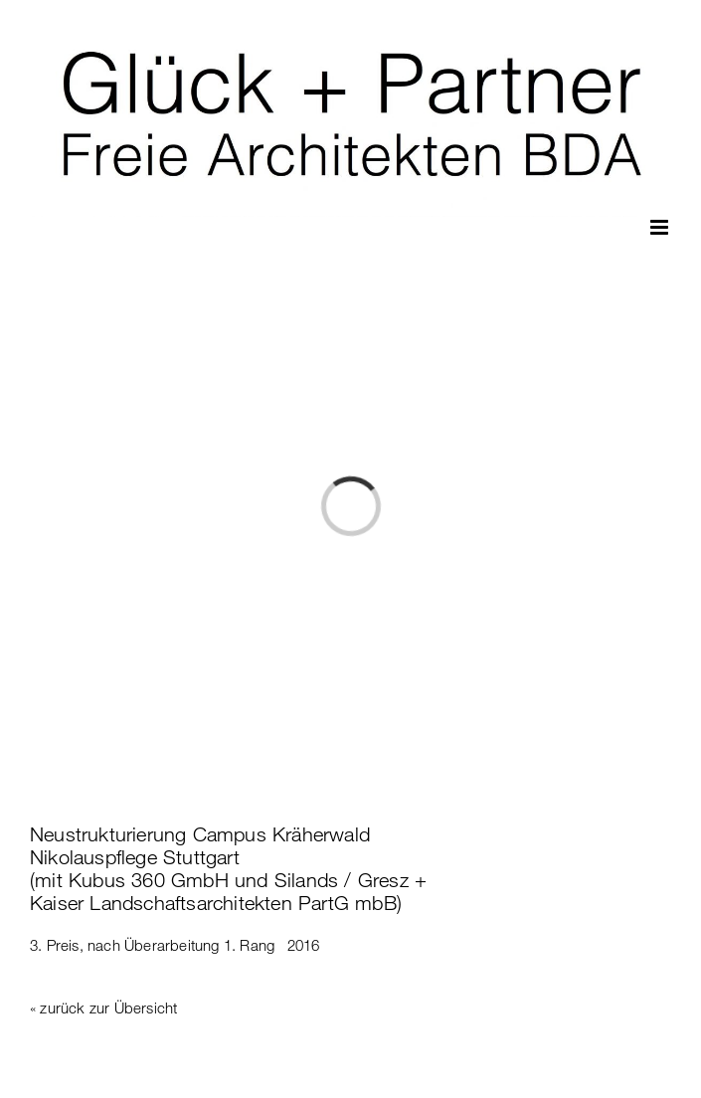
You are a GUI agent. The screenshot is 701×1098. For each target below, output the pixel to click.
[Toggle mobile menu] (660, 227)
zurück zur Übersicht (108, 1007)
